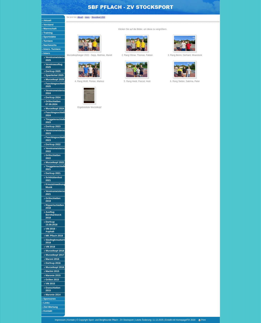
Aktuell (47, 20)
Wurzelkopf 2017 (55, 255)
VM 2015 (50, 283)
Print (202, 320)
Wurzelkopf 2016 (55, 267)
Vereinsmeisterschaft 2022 (55, 150)
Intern (47, 53)
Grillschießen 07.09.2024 (53, 103)
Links (47, 302)
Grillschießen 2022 (53, 157)
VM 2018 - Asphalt (51, 230)
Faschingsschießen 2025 (55, 85)
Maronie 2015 (53, 275)
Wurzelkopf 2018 (55, 250)
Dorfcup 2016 (53, 263)
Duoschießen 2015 (53, 289)
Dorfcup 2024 (53, 97)
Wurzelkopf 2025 (55, 79)
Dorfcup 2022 (53, 144)
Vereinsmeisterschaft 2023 (55, 132)
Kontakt (48, 311)
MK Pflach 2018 (54, 235)
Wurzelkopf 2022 (55, 162)
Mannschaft (50, 28)
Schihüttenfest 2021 (54, 179)
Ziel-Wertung (51, 307)
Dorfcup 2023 (53, 126)
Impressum (60, 320)
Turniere (48, 41)
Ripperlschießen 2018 (55, 206)
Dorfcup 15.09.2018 (51, 223)
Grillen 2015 (52, 279)
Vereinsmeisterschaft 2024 (55, 92)
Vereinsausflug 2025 (54, 66)
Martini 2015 (52, 271)
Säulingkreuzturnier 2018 (55, 241)
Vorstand (48, 24)
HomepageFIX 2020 (185, 320)
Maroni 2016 (52, 259)
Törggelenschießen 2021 (55, 168)
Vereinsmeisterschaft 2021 (55, 192)
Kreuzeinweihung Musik (55, 186)
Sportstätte (50, 36)
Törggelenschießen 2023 (55, 121)
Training (48, 32)
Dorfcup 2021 (53, 173)
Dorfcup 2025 (53, 71)
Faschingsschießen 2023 (55, 139)
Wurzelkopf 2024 (55, 108)
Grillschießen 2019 (53, 200)
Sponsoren (50, 298)
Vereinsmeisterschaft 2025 (55, 59)
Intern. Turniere (52, 49)
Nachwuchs (50, 45)
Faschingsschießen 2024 (55, 114)
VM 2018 (50, 246)
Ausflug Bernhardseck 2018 (53, 215)
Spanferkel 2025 (55, 75)
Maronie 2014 (53, 294)
